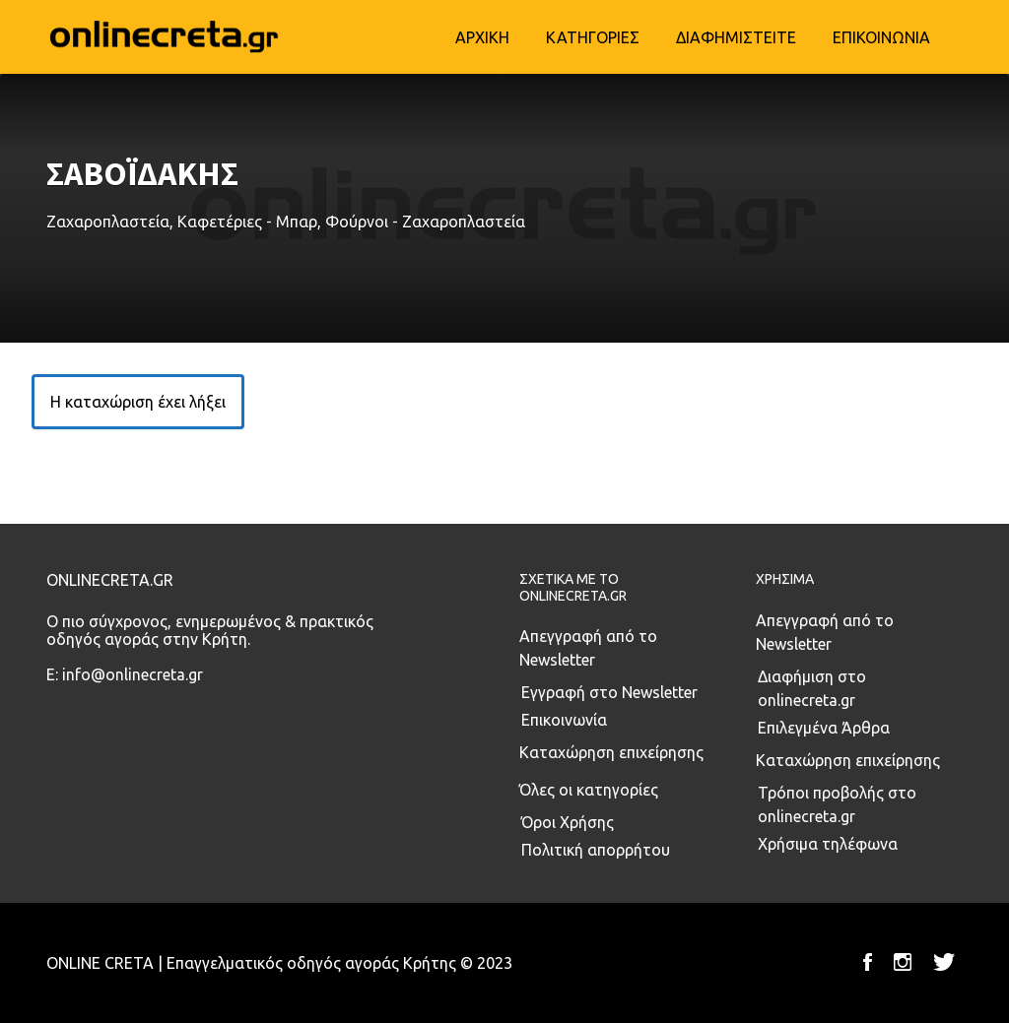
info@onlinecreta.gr (132, 674)
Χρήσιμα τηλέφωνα (828, 844)
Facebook (867, 962)
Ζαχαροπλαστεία (107, 221)
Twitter (944, 962)
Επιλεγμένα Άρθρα (824, 727)
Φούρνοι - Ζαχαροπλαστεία (425, 221)
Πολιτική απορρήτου (595, 850)
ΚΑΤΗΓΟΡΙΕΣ (592, 37)
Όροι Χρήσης (567, 822)
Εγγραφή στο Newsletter (609, 692)
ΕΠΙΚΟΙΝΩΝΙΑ (881, 37)
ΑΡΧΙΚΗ (482, 37)
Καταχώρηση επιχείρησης (611, 752)
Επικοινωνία (564, 720)
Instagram (902, 962)
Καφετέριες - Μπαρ (247, 221)
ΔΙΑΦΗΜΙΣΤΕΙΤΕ (736, 37)
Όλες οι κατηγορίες (588, 790)
